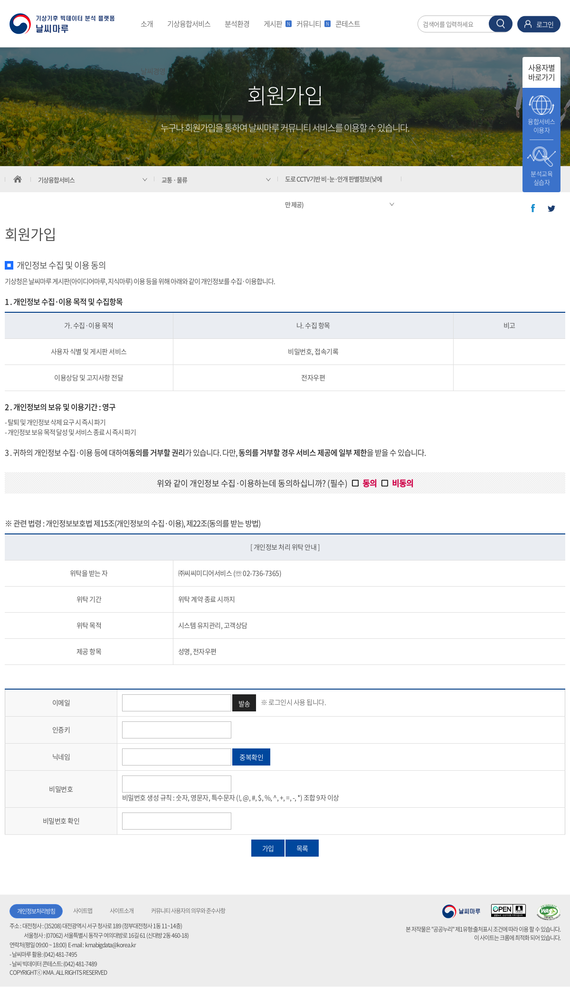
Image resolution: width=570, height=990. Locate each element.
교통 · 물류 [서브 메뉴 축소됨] (174, 179)
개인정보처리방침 (36, 911)
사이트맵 (82, 910)
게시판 (276, 24)
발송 (244, 703)
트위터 (551, 208)
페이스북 (533, 208)
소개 (147, 24)
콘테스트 (347, 24)
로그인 (544, 23)
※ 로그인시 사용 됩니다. (293, 701)
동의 (369, 483)
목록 (302, 848)
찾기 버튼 (501, 23)
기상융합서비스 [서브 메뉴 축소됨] (56, 179)
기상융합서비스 (188, 24)
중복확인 (251, 757)
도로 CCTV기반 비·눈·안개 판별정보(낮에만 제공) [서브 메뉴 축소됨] (333, 191)
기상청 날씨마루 (461, 911)
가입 (268, 848)
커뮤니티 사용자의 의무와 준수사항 (188, 910)
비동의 (402, 483)
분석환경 (237, 24)
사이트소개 (121, 910)
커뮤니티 (312, 24)
